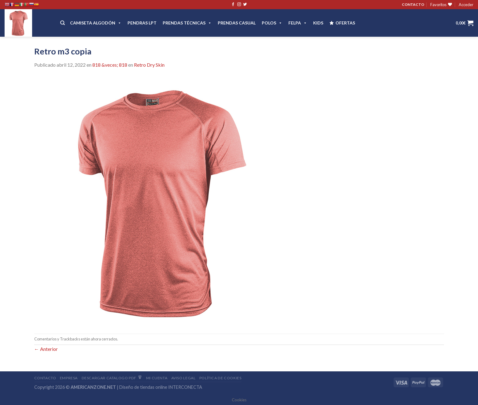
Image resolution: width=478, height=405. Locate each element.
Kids (318, 22)
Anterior (46, 349)
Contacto (45, 378)
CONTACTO (413, 4)
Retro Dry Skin (149, 65)
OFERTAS (345, 22)
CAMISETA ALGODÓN (95, 22)
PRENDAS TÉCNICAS (187, 22)
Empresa (69, 378)
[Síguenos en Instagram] (239, 4)
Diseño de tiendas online (143, 387)
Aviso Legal (183, 378)
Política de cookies (220, 378)
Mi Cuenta (157, 378)
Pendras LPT (142, 22)
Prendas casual (237, 22)
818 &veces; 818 (109, 65)
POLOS (272, 22)
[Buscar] (62, 23)
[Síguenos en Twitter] (245, 4)
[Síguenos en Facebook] (233, 4)
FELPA (297, 22)
